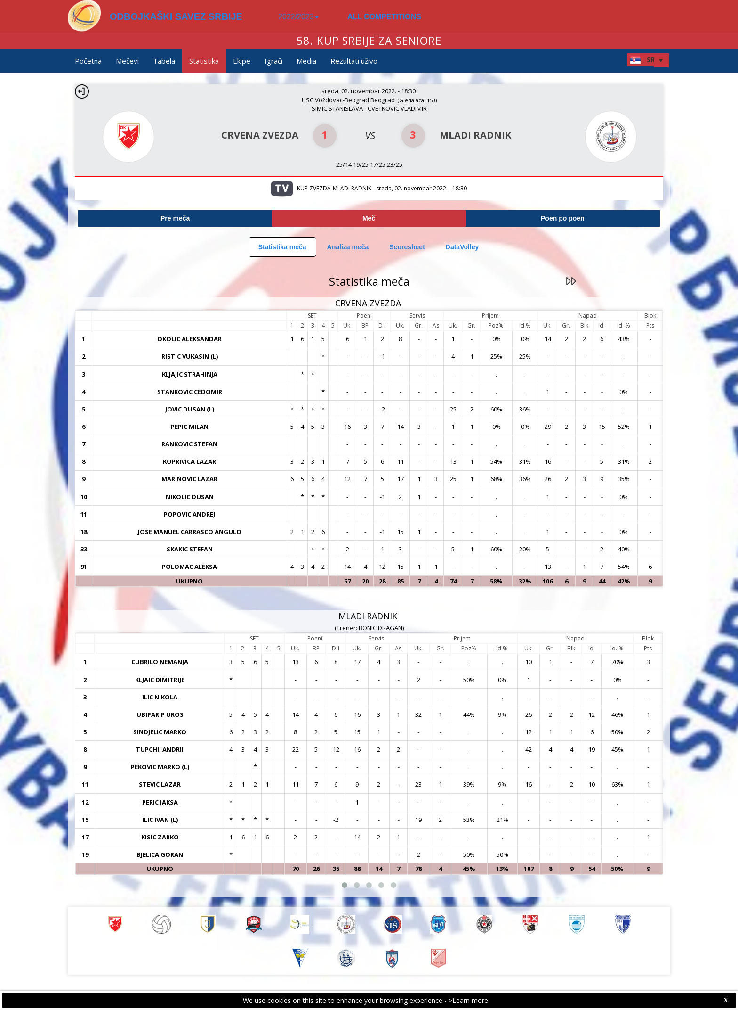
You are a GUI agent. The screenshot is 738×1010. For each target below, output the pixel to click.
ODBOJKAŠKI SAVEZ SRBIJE (176, 16)
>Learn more (468, 1000)
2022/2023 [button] (298, 17)
